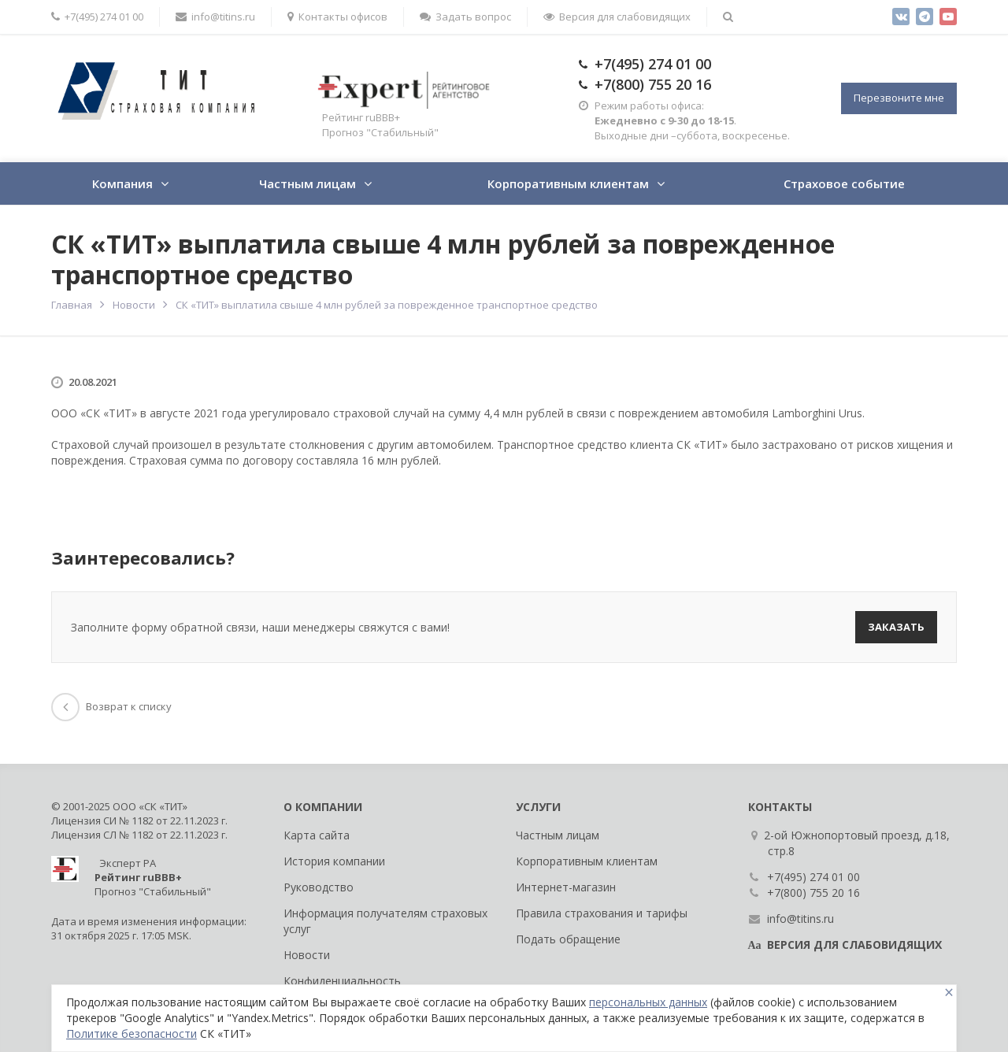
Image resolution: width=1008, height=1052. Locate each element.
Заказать (896, 627)
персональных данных (648, 1002)
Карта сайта (317, 835)
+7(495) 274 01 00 (97, 16)
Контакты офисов (337, 16)
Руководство (319, 887)
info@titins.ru (215, 16)
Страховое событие (844, 183)
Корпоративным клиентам (568, 183)
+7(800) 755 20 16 (653, 84)
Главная (71, 305)
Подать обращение (568, 939)
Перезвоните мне (899, 98)
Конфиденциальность (342, 980)
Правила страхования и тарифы (601, 913)
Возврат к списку (111, 706)
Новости (134, 305)
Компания (122, 183)
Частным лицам (307, 183)
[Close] (949, 992)
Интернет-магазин (566, 887)
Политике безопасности (131, 1033)
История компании (334, 861)
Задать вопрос (465, 16)
